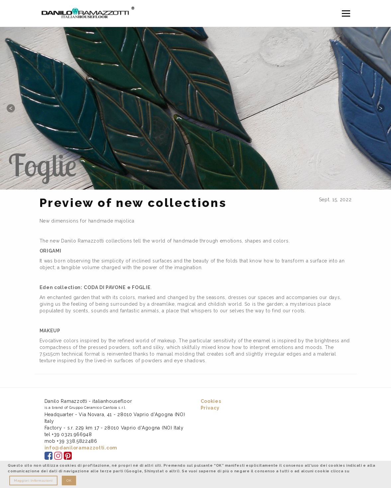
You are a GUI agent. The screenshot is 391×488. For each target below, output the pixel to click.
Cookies (211, 401)
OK (68, 480)
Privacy (210, 407)
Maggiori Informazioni (33, 480)
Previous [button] (11, 108)
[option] (195, 108)
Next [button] (380, 108)
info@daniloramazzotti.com (81, 447)
